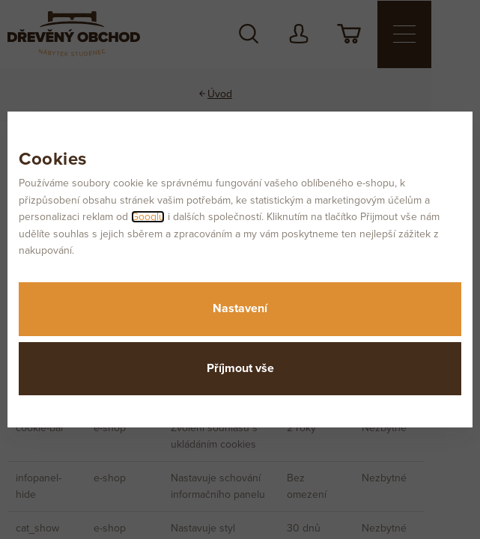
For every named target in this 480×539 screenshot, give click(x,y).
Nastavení (240, 308)
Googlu (148, 216)
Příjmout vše (240, 368)
